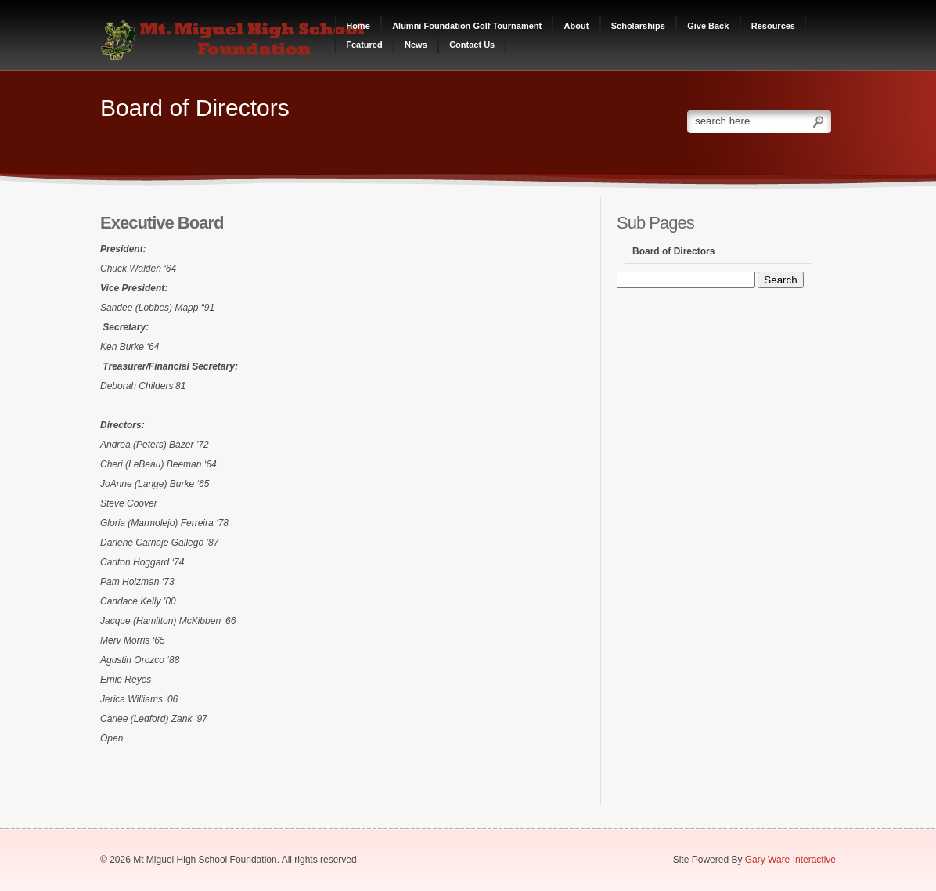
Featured (364, 44)
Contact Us (472, 44)
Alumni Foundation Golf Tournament (467, 26)
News (416, 44)
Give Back (708, 26)
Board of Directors (673, 251)
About (576, 26)
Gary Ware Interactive (790, 859)
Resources (773, 26)
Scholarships (638, 26)
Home (358, 26)
